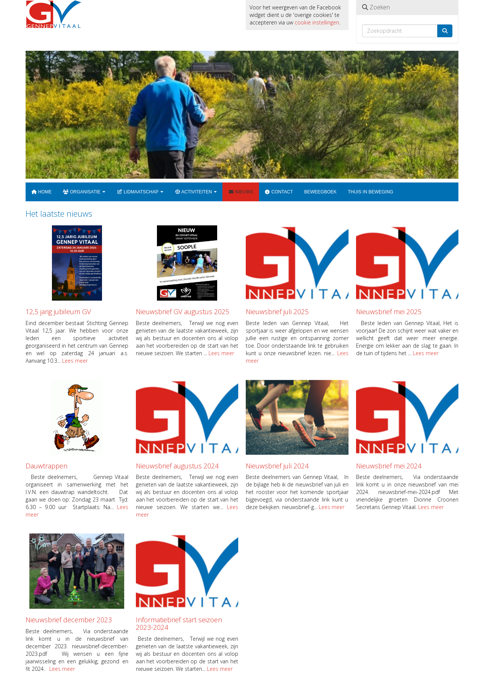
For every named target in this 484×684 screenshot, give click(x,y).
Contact (279, 192)
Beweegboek (320, 192)
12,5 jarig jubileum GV (58, 311)
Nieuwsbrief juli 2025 (277, 311)
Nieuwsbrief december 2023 (69, 619)
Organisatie (84, 192)
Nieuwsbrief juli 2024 (277, 465)
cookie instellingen (317, 22)
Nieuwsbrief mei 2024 (389, 465)
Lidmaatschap (140, 192)
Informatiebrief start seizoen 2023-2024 (179, 623)
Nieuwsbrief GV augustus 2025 (182, 311)
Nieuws (240, 192)
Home (41, 192)
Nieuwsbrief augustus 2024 (177, 465)
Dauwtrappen (46, 465)
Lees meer (75, 360)
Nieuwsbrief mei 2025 (389, 311)
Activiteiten (196, 192)
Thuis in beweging (370, 192)
